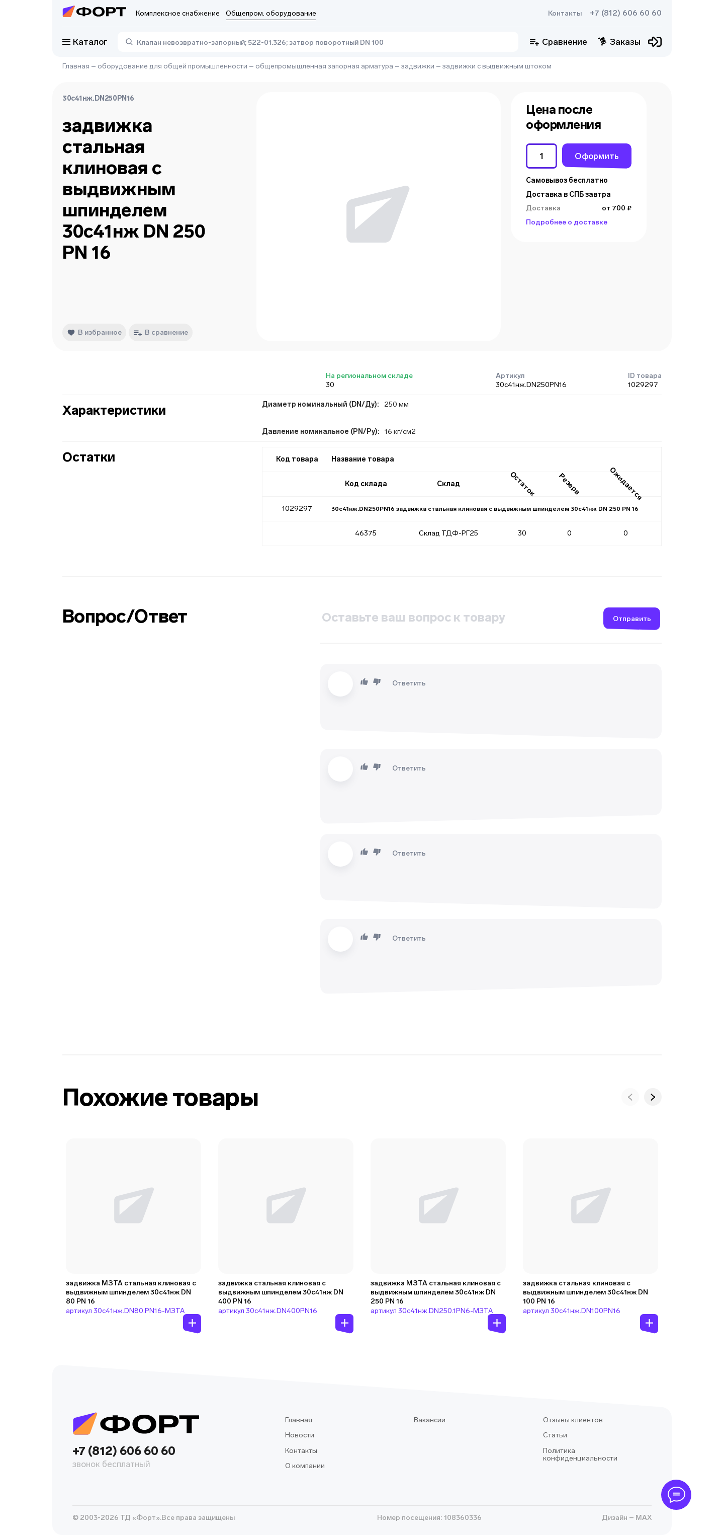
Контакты (565, 13)
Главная (75, 66)
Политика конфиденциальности (580, 1455)
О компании (305, 1466)
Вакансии (429, 1420)
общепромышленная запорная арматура (324, 66)
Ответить (409, 683)
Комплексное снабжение (178, 13)
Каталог (85, 42)
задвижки (417, 66)
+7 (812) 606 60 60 (626, 13)
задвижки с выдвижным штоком (497, 66)
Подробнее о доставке (566, 222)
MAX (643, 1517)
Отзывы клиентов (573, 1420)
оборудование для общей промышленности (172, 66)
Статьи (555, 1435)
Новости (299, 1435)
